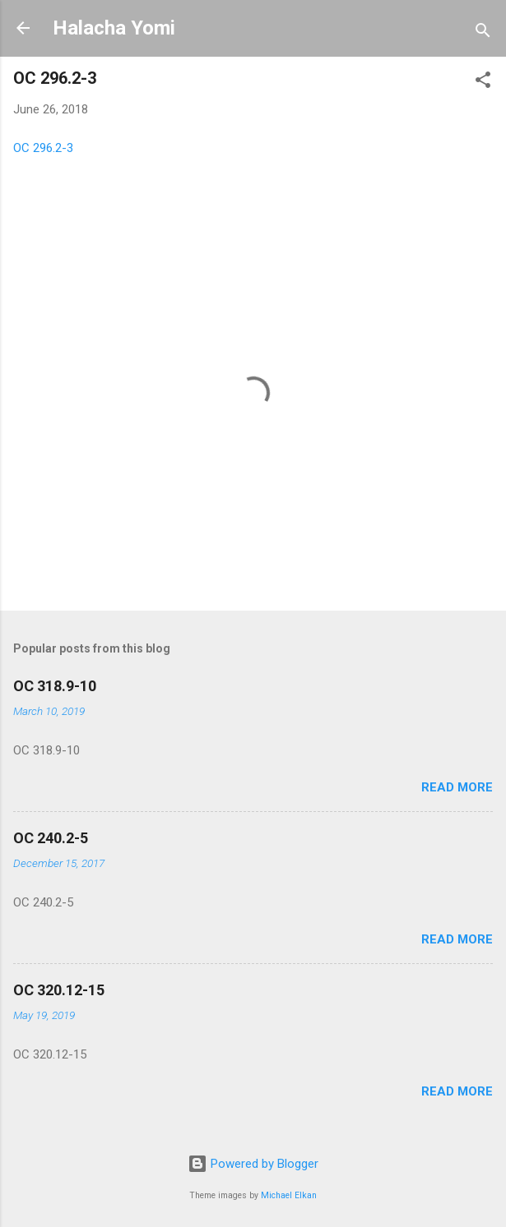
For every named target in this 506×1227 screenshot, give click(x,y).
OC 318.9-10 (54, 685)
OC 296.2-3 (43, 148)
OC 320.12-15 (58, 990)
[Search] (483, 33)
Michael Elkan (289, 1195)
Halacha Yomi (114, 27)
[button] (483, 82)
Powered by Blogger (253, 1163)
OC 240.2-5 (50, 837)
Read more (457, 787)
